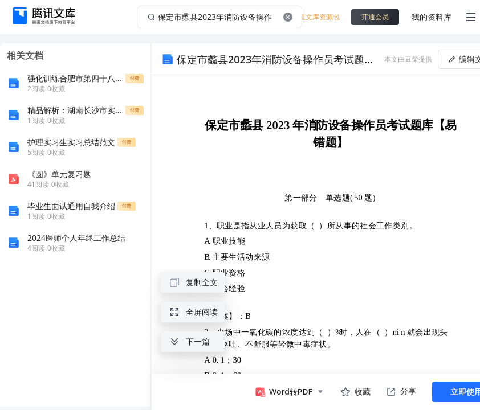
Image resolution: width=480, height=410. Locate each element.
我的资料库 (431, 16)
